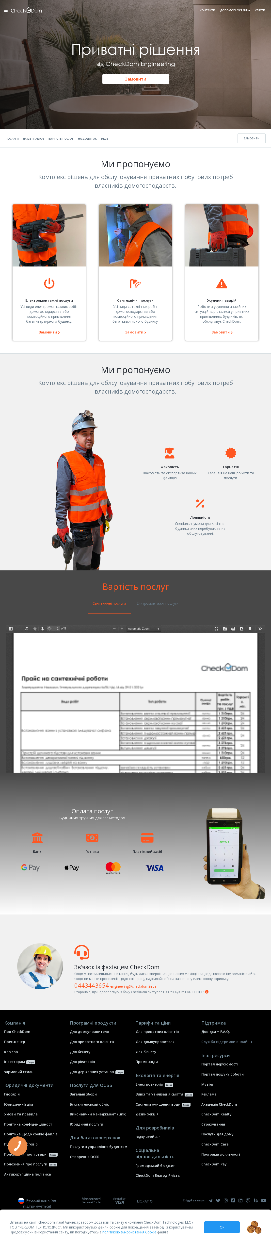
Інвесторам (14, 1061)
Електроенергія (149, 1084)
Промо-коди (147, 1061)
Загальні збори (83, 1094)
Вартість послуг (61, 138)
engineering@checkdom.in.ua (133, 986)
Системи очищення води (158, 1104)
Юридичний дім (18, 1104)
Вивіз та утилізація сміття (159, 1094)
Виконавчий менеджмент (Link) (98, 1114)
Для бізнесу (80, 1051)
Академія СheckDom (219, 1104)
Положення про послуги (25, 1164)
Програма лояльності (220, 1154)
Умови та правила (21, 1114)
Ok (222, 1227)
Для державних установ (92, 1071)
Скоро (31, 1062)
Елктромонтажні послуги (157, 603)
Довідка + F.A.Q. (215, 1031)
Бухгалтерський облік (89, 1104)
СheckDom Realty (216, 1114)
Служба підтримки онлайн (225, 1041)
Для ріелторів (82, 1061)
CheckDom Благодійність (158, 1175)
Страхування (213, 1124)
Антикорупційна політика (27, 1174)
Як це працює (33, 138)
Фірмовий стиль (18, 1071)
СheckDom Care (214, 1144)
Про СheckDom (17, 1031)
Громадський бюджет (155, 1165)
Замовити (135, 79)
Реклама (209, 1094)
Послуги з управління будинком (98, 1146)
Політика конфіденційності (28, 1124)
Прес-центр (14, 1041)
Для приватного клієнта (92, 1041)
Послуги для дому (217, 1134)
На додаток (87, 138)
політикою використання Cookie (129, 1232)
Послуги (12, 138)
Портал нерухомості (219, 1064)
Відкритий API (148, 1136)
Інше (104, 138)
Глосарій (12, 1094)
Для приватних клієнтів (157, 1031)
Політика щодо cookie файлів (31, 1134)
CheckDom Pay (214, 1164)
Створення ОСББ (84, 1156)
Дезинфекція (147, 1114)
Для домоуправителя (89, 1031)
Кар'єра (11, 1051)
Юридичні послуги (86, 1124)
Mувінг (207, 1084)
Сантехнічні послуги (109, 603)
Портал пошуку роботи (222, 1074)
